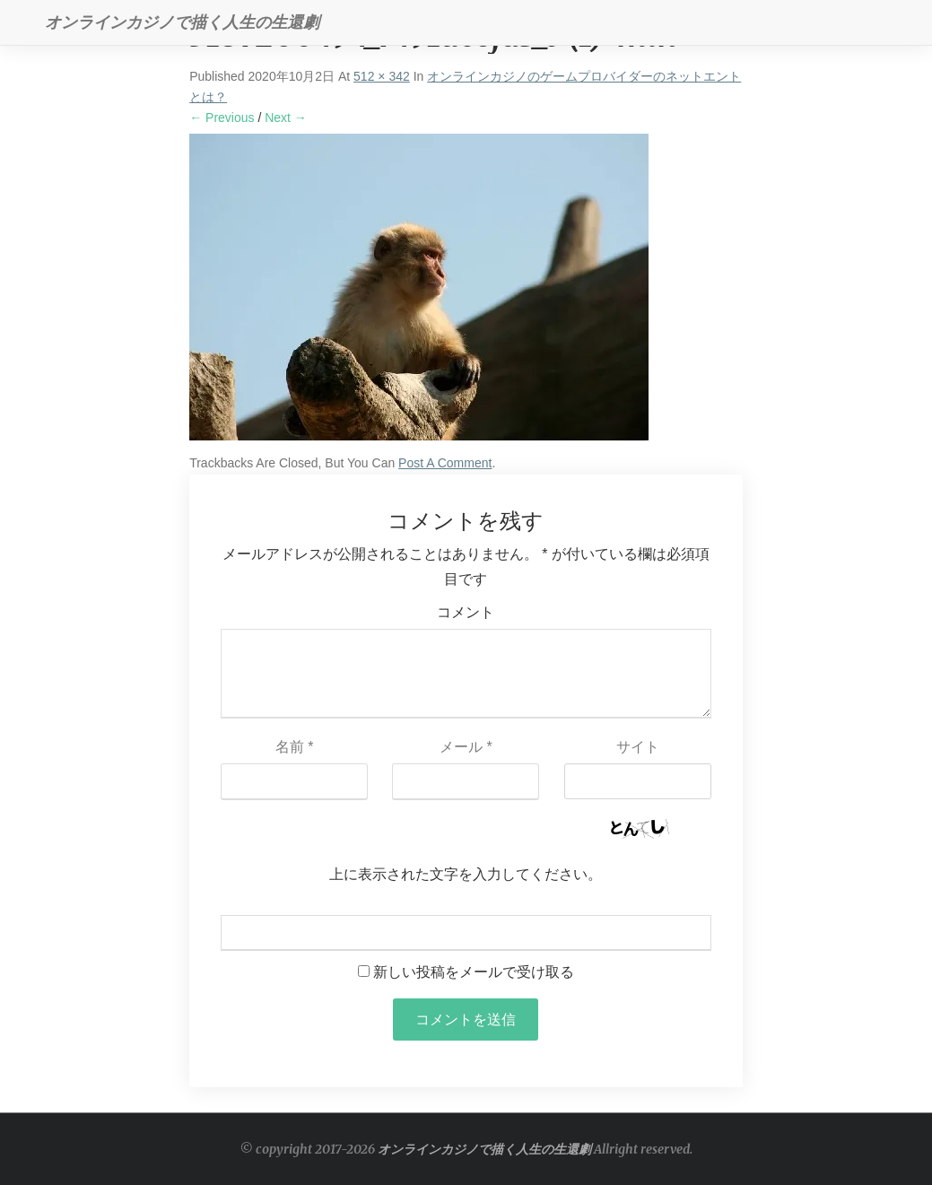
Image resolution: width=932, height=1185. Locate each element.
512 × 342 (381, 76)
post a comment (445, 463)
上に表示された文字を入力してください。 (465, 874)
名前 (294, 746)
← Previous (221, 117)
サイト (637, 746)
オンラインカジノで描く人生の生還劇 (484, 1149)
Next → (286, 117)
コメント (465, 612)
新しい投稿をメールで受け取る (473, 972)
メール (466, 746)
